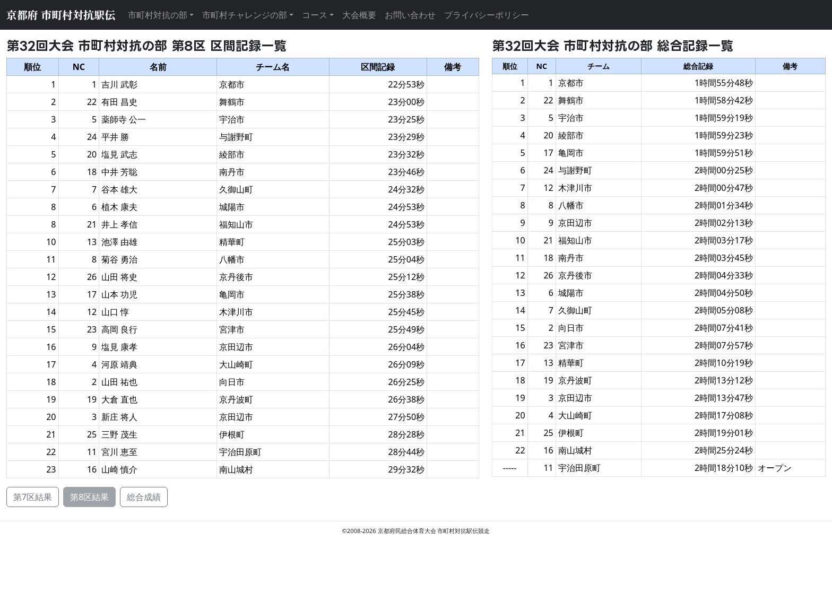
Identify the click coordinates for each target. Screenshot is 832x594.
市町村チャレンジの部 (244, 15)
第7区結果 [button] (32, 497)
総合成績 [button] (144, 497)
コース (314, 15)
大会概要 (359, 15)
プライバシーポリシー (486, 15)
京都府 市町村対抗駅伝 (60, 14)
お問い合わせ (410, 15)
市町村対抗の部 (157, 15)
